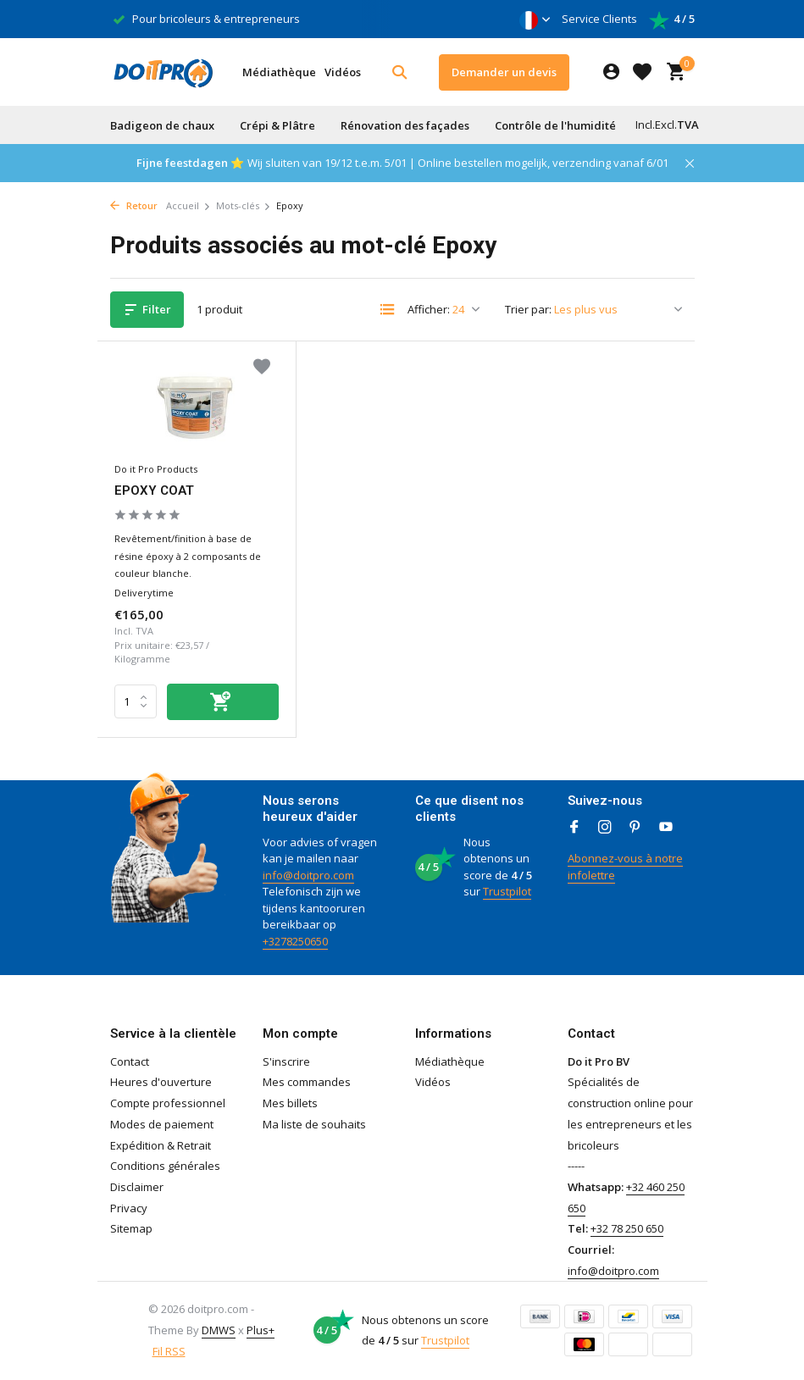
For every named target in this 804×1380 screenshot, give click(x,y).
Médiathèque (279, 72)
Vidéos (342, 72)
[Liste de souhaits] (642, 72)
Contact (129, 1061)
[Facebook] (574, 827)
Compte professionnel (167, 1103)
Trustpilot (507, 891)
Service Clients (599, 18)
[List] (387, 309)
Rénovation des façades (405, 125)
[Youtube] (666, 827)
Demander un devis (504, 72)
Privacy (128, 1208)
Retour (134, 205)
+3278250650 (295, 941)
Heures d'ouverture (161, 1081)
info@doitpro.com (308, 875)
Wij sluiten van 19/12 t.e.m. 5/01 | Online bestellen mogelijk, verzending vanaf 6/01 (457, 162)
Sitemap (131, 1228)
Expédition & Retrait (160, 1145)
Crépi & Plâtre (277, 125)
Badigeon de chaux (162, 125)
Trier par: (528, 309)
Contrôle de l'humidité (555, 125)
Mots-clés (243, 205)
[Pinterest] (635, 827)
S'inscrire (286, 1061)
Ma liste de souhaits (314, 1124)
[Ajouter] (223, 702)
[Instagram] (605, 827)
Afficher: (429, 309)
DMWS (219, 1330)
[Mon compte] (611, 72)
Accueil (188, 205)
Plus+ (260, 1330)
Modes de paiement (161, 1124)
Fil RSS (169, 1351)
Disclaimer (137, 1186)
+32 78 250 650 (627, 1228)
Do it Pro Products (155, 469)
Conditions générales (165, 1165)
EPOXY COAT (154, 490)
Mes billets (290, 1103)
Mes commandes (307, 1081)
